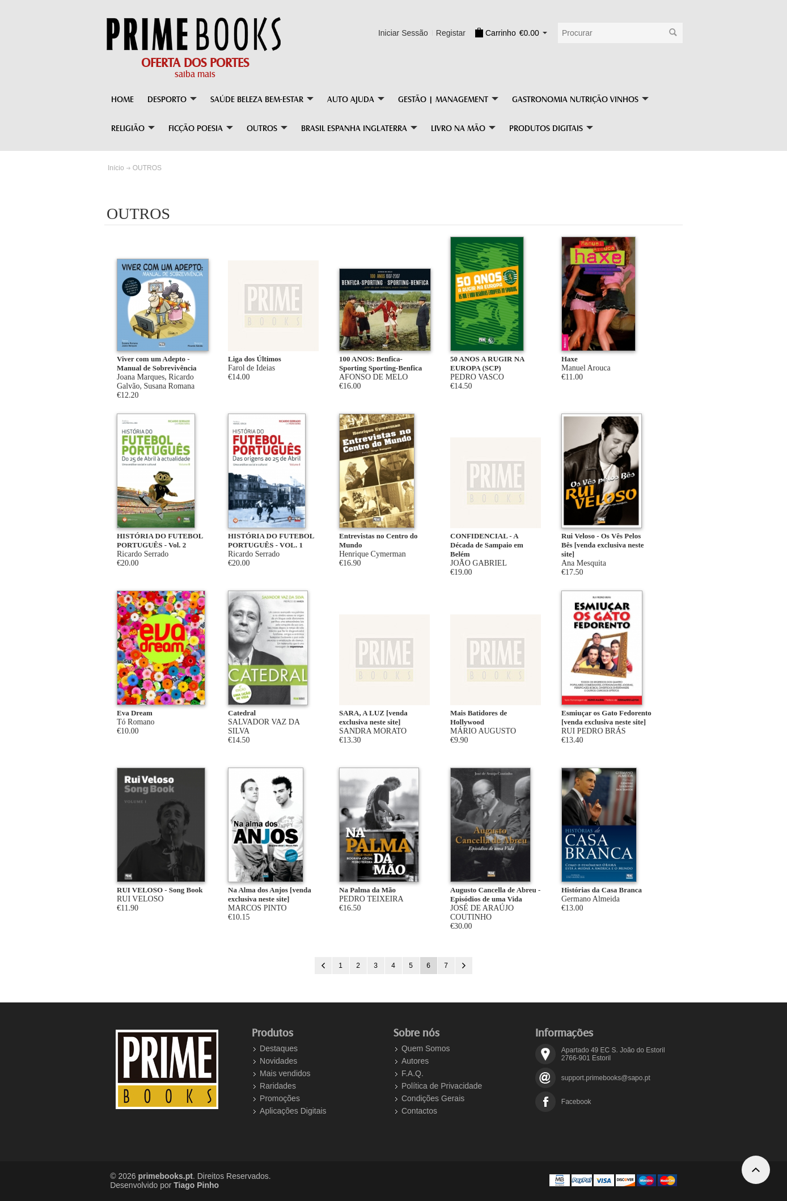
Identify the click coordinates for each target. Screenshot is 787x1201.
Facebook (576, 1102)
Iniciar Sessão (403, 32)
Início (116, 168)
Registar (451, 32)
